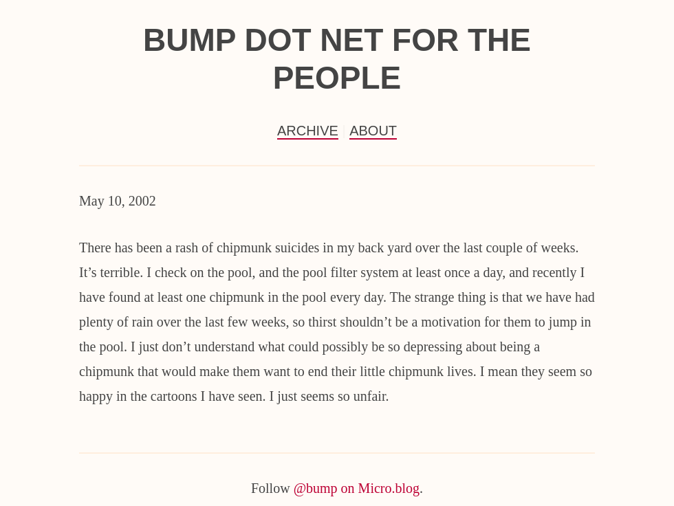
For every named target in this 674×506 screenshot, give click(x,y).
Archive (307, 130)
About (373, 130)
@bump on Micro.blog (357, 488)
